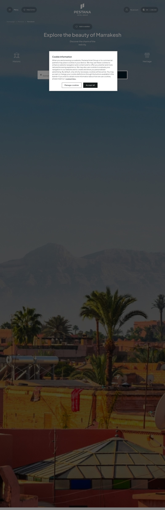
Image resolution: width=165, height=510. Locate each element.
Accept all (90, 85)
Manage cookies (72, 85)
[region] (83, 71)
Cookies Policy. (70, 79)
